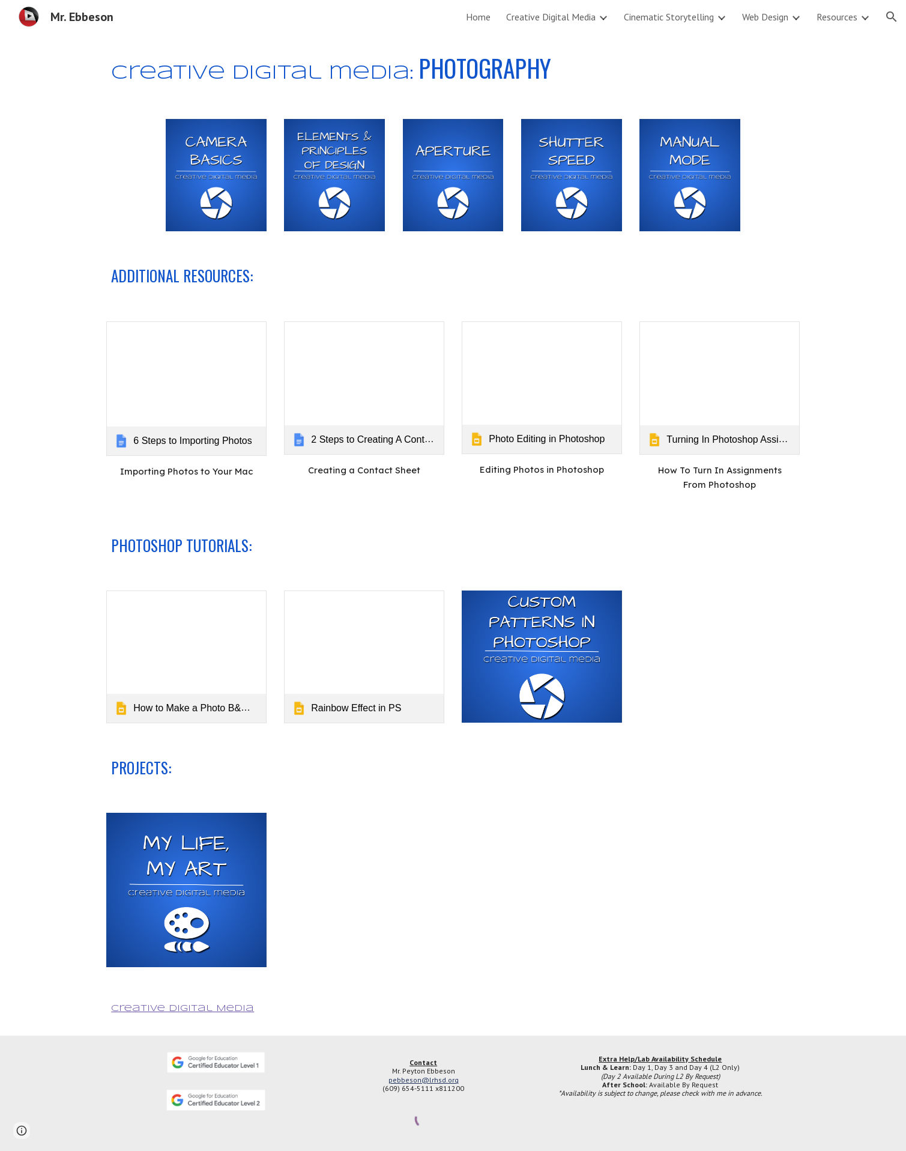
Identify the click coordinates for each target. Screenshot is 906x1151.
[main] (452, 69)
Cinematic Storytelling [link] (669, 17)
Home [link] (478, 17)
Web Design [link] (765, 17)
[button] (891, 16)
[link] (186, 388)
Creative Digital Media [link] (551, 17)
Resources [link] (837, 17)
